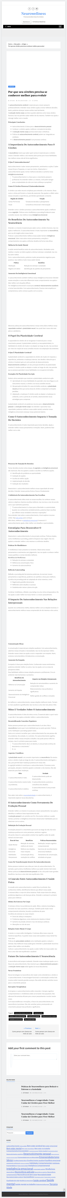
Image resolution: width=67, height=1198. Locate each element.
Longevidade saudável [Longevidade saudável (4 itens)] (39, 1169)
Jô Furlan (12, 100)
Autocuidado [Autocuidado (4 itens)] (23, 1146)
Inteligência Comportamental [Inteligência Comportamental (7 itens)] (39, 1165)
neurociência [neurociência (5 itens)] (10, 1172)
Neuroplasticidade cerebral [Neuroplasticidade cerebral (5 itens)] (14, 1177)
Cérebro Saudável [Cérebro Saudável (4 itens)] (43, 1151)
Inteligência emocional (16, 1019)
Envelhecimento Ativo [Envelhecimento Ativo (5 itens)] (20, 1160)
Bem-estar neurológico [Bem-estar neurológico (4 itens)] (28, 1148)
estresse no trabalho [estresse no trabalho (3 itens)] (24, 1163)
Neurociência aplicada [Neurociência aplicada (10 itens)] (24, 1171)
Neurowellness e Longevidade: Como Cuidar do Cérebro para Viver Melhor (38, 1101)
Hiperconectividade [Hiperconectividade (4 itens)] (22, 1165)
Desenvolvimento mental (49, 1016)
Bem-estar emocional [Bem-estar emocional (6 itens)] (49, 1146)
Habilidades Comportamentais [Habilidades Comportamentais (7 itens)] (40, 1163)
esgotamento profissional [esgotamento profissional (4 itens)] (13, 1163)
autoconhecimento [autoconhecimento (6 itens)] (12, 1146)
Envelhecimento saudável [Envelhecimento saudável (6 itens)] (36, 1160)
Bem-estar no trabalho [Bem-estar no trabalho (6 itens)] (42, 1148)
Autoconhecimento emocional (23, 1013)
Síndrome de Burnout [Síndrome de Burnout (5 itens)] (42, 1184)
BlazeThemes (44, 1194)
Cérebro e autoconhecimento (17, 1016)
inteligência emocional (30, 520)
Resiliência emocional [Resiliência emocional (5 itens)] (26, 1180)
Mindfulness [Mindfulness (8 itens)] (50, 1169)
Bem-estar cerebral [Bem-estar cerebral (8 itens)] (34, 1145)
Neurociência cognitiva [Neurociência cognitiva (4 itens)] (41, 1172)
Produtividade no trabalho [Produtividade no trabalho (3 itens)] (49, 1177)
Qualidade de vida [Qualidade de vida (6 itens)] (12, 1180)
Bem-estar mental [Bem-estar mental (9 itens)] (14, 1148)
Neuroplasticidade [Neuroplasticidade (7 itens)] (44, 1174)
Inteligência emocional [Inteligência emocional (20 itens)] (19, 1168)
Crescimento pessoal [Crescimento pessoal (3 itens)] (33, 1151)
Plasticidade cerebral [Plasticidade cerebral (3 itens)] (39, 1177)
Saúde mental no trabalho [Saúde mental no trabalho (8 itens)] (25, 1184)
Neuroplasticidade (30, 1019)
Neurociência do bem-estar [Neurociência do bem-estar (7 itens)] (27, 1174)
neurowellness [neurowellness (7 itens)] (28, 1177)
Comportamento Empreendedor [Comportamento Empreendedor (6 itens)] (17, 1151)
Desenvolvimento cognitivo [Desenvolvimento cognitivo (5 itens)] (14, 1154)
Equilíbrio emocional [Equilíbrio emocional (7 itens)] (52, 1160)
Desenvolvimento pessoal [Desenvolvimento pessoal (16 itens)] (37, 1153)
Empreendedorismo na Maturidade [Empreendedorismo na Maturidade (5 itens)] (28, 1157)
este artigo (19, 518)
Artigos (11, 86)
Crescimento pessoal (33, 1016)
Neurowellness (33, 13)
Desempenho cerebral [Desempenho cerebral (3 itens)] (53, 1151)
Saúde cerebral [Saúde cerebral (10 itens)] (39, 1180)
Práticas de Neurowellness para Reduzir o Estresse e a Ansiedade (40, 1088)
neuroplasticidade (29, 795)
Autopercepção (38, 1013)
